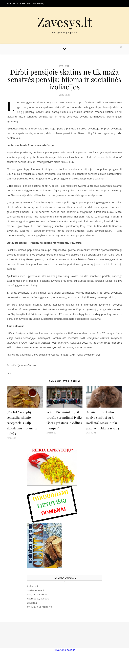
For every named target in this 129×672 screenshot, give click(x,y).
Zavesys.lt (64, 21)
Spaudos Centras (26, 365)
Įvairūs (64, 65)
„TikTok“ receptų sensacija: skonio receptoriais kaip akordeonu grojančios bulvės (22, 423)
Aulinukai (32, 586)
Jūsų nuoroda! (39, 606)
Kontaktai (13, 3)
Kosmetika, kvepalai (38, 598)
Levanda (32, 602)
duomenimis (103, 157)
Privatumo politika (64, 649)
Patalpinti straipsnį (32, 3)
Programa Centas (37, 594)
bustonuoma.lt (35, 590)
